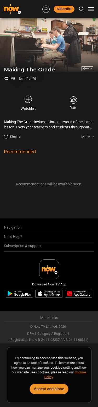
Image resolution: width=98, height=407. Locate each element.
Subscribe (64, 9)
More (85, 137)
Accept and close (49, 389)
